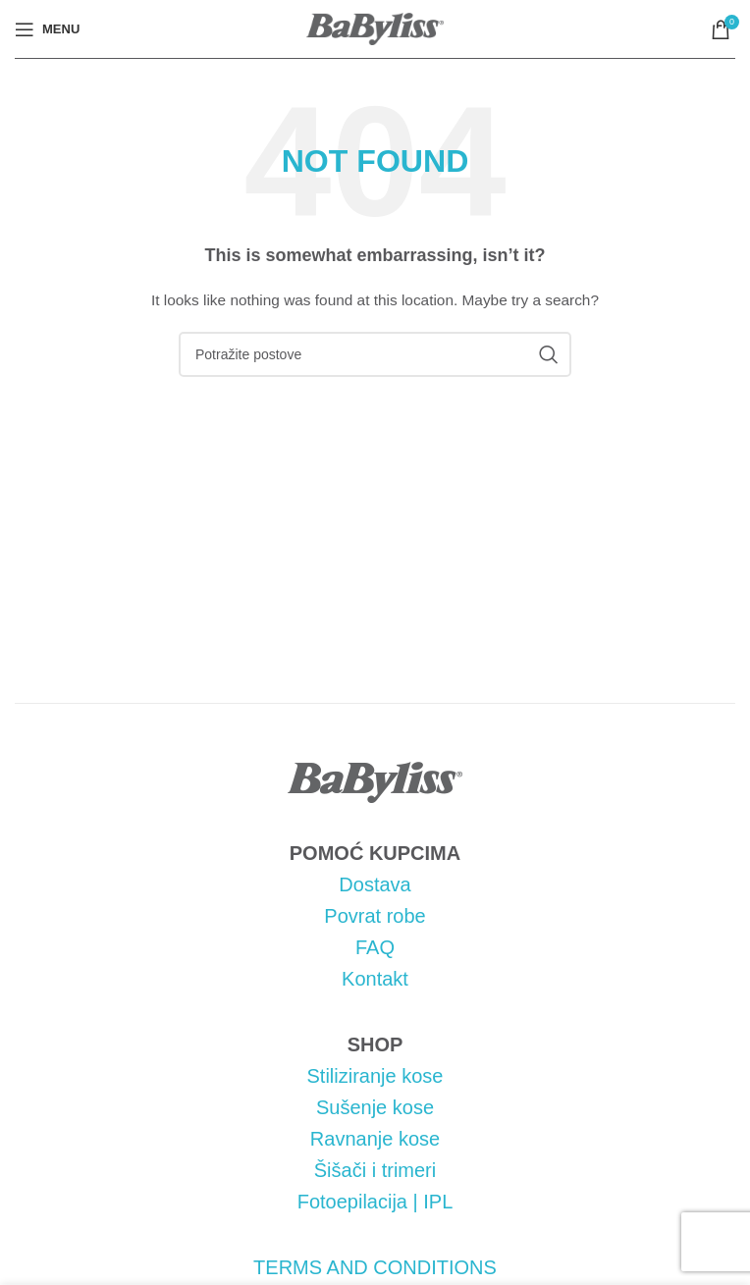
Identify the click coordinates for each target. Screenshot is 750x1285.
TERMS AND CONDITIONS (375, 1267)
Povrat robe (374, 916)
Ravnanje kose (375, 1139)
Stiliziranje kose (375, 1076)
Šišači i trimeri (375, 1170)
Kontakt (375, 979)
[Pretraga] (375, 354)
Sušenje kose (375, 1107)
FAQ (375, 947)
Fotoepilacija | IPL (375, 1201)
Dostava (374, 884)
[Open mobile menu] (47, 29)
